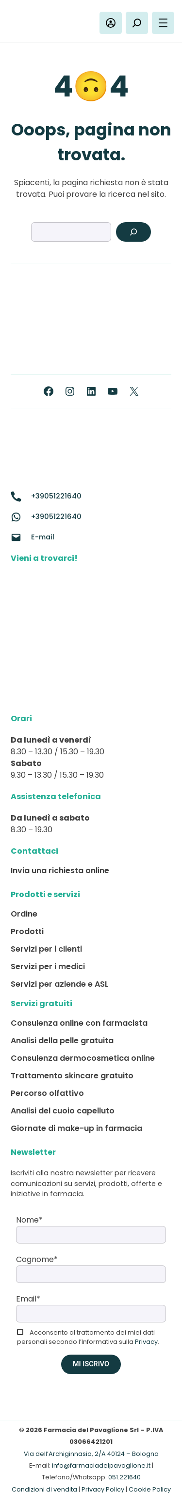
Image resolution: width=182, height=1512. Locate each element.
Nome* (29, 1219)
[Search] (133, 232)
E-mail (42, 537)
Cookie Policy (150, 1489)
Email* (28, 1298)
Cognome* (37, 1259)
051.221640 (124, 1477)
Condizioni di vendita (44, 1489)
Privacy (146, 1342)
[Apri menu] (163, 23)
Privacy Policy (103, 1489)
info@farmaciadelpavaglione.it (101, 1465)
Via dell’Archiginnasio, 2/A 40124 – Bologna (91, 1454)
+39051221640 (56, 496)
